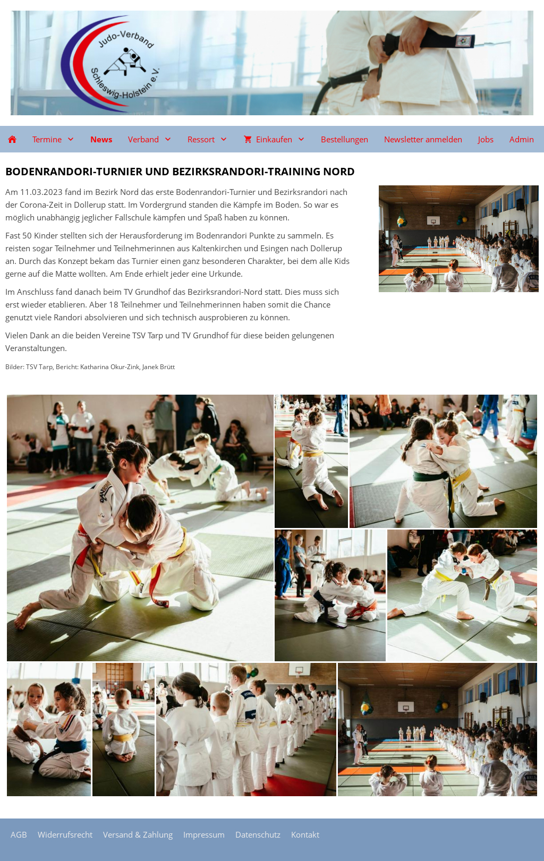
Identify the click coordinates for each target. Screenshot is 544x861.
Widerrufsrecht (65, 834)
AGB (19, 834)
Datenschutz (257, 834)
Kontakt (305, 834)
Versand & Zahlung (138, 834)
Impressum (204, 834)
